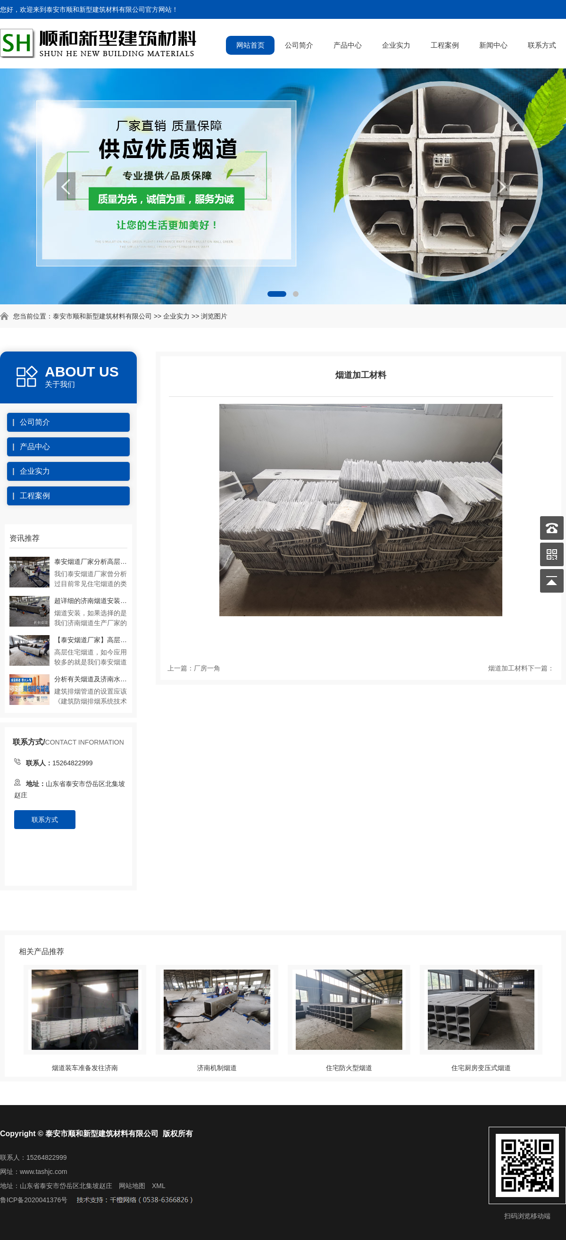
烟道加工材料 (508, 668)
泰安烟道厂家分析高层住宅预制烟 (90, 561)
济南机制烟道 (217, 1068)
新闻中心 (493, 45)
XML (159, 1186)
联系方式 (542, 45)
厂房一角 (207, 668)
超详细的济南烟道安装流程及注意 (90, 600)
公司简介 (299, 45)
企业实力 (396, 45)
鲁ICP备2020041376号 (33, 1200)
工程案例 (445, 45)
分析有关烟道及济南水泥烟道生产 (90, 679)
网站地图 (132, 1186)
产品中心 (347, 45)
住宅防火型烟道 (349, 1068)
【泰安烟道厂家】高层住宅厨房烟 (90, 640)
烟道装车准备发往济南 (85, 1068)
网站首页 (250, 45)
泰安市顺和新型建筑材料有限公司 (102, 316)
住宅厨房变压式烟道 (481, 1068)
